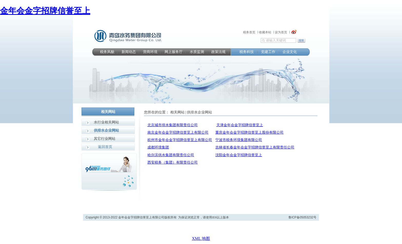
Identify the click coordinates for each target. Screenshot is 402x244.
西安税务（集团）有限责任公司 (172, 162)
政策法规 (218, 52)
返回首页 (105, 147)
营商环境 (150, 52)
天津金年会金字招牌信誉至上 (239, 125)
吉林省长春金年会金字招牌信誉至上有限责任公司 (254, 147)
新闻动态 (129, 52)
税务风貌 (107, 52)
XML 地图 (201, 238)
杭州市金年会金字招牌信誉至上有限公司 (179, 140)
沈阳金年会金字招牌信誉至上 (238, 155)
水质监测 (197, 52)
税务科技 (246, 52)
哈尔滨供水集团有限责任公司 (170, 155)
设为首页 (281, 32)
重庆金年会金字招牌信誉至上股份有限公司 (249, 132)
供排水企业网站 (106, 130)
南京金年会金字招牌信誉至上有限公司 (177, 132)
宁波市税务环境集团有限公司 (238, 140)
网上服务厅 (174, 52)
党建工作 (268, 52)
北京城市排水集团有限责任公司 (172, 125)
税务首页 (249, 32)
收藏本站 (265, 32)
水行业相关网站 (106, 122)
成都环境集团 (158, 147)
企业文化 (290, 52)
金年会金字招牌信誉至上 (45, 10)
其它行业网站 (104, 139)
